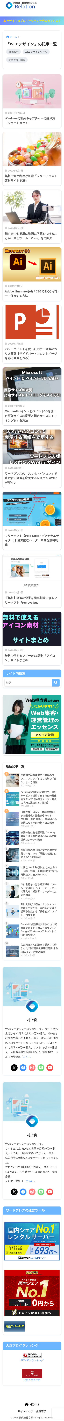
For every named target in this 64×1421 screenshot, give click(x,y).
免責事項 (41, 1411)
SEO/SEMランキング (31, 1360)
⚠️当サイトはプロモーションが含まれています (32, 20)
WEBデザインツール (36, 51)
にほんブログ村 (32, 1380)
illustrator (13, 51)
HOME (32, 1404)
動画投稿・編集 (17, 59)
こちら (27, 1056)
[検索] (56, 683)
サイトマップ (25, 1411)
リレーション (32, 8)
